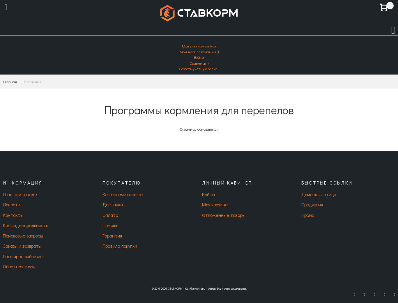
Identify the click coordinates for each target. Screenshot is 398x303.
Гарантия (112, 236)
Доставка (112, 204)
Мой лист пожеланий (199, 51)
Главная (10, 81)
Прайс (307, 215)
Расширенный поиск (24, 256)
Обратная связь (19, 266)
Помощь (110, 225)
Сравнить (199, 63)
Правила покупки (119, 246)
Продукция (312, 204)
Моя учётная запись (199, 45)
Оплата (110, 215)
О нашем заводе (20, 194)
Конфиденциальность (25, 225)
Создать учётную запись (199, 68)
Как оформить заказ (122, 194)
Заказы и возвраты (22, 246)
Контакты (13, 215)
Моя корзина (215, 204)
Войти (199, 57)
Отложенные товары (223, 215)
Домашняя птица (318, 194)
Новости (11, 204)
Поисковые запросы (23, 236)
